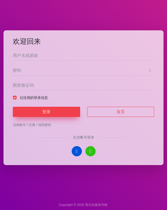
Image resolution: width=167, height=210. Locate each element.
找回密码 (44, 125)
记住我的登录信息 (34, 98)
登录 (46, 111)
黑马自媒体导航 (96, 205)
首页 (121, 111)
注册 (32, 125)
